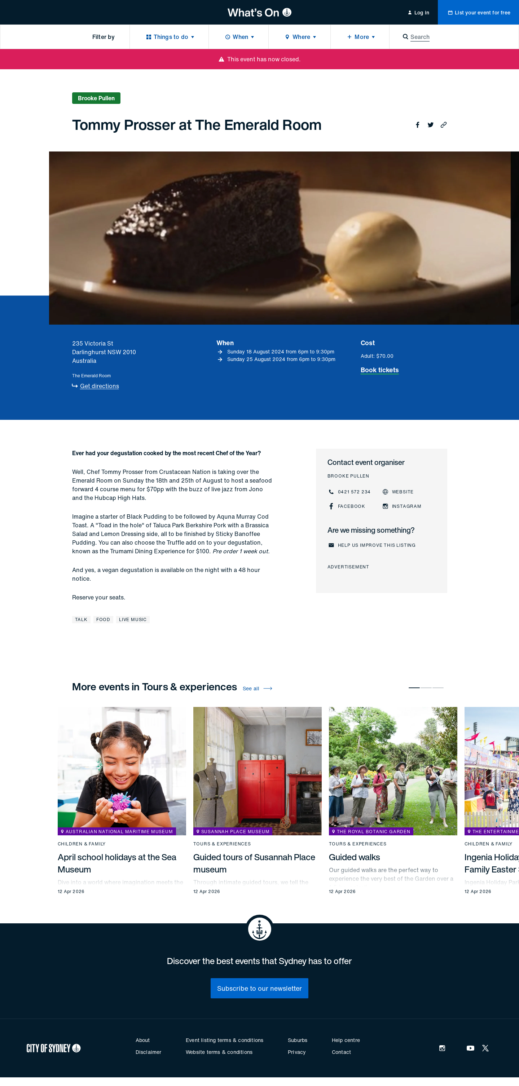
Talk (81, 619)
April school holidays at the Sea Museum (117, 863)
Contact (341, 1052)
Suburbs (297, 1040)
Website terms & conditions (219, 1052)
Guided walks (354, 856)
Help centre (346, 1040)
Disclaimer (149, 1052)
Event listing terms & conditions (224, 1040)
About (143, 1040)
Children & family (82, 844)
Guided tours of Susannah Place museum (254, 863)
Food (103, 619)
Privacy (297, 1052)
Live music (133, 619)
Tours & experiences (222, 844)
